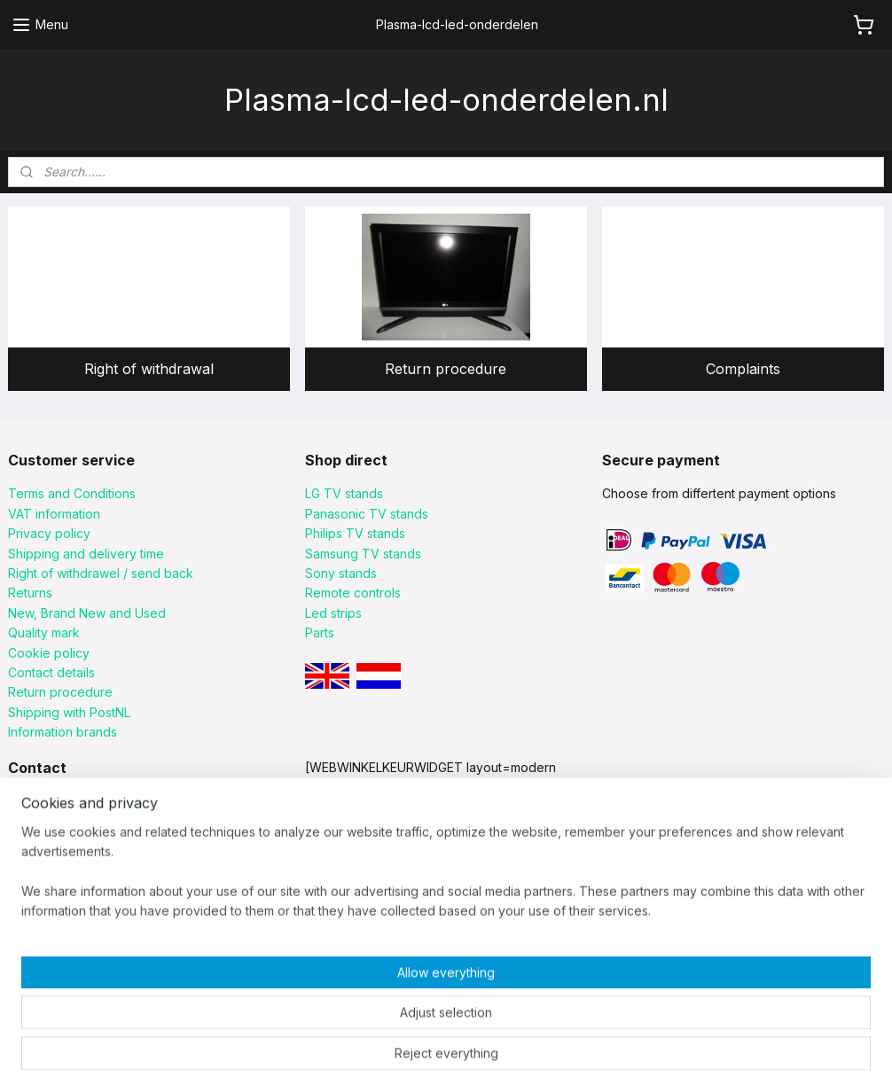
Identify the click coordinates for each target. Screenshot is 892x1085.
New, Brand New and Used (87, 613)
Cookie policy (49, 652)
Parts (319, 632)
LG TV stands (344, 493)
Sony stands (341, 573)
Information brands (62, 731)
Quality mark (44, 632)
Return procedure (445, 368)
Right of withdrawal (149, 368)
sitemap (414, 1052)
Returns (30, 592)
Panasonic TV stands (366, 513)
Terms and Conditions (72, 493)
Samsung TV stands (363, 553)
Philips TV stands (355, 533)
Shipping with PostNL (69, 712)
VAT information (54, 513)
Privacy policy (49, 533)
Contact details (51, 672)
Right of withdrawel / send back (100, 573)
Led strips (333, 613)
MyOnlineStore (676, 1052)
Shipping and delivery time (86, 553)
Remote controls (353, 592)
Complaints (743, 368)
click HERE (38, 940)
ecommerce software (517, 1052)
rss (450, 1052)
